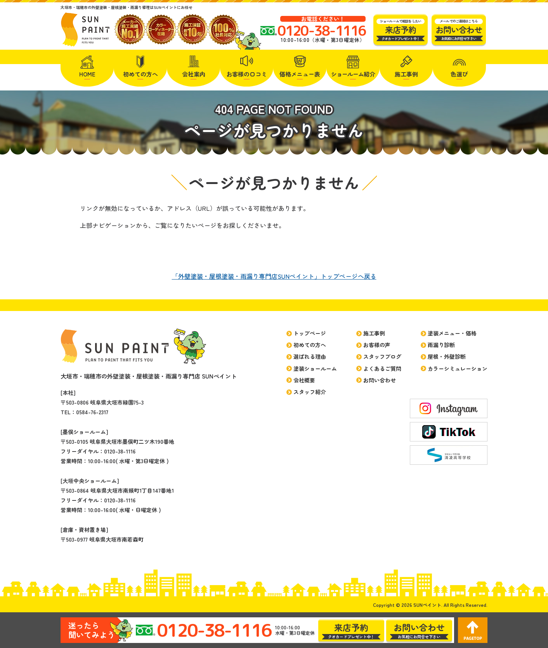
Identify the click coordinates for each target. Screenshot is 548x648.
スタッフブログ (382, 356)
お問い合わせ (379, 380)
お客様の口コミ (246, 74)
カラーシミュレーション (457, 368)
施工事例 (406, 74)
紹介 (353, 74)
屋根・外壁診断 (447, 356)
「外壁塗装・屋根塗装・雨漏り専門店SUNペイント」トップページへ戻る (274, 276)
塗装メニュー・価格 (452, 333)
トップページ (309, 333)
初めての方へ (140, 74)
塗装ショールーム (315, 368)
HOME (87, 74)
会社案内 (193, 74)
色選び (459, 74)
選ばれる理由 (309, 356)
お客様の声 (376, 345)
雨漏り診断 (441, 345)
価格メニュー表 (299, 74)
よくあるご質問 (382, 368)
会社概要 (304, 380)
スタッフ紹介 (309, 392)
